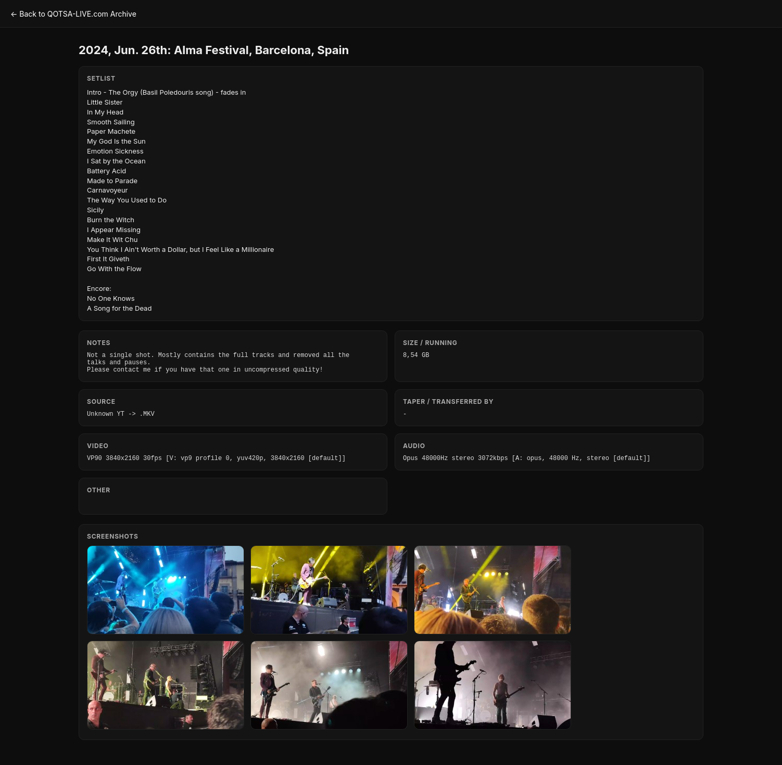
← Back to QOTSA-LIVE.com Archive (73, 13)
